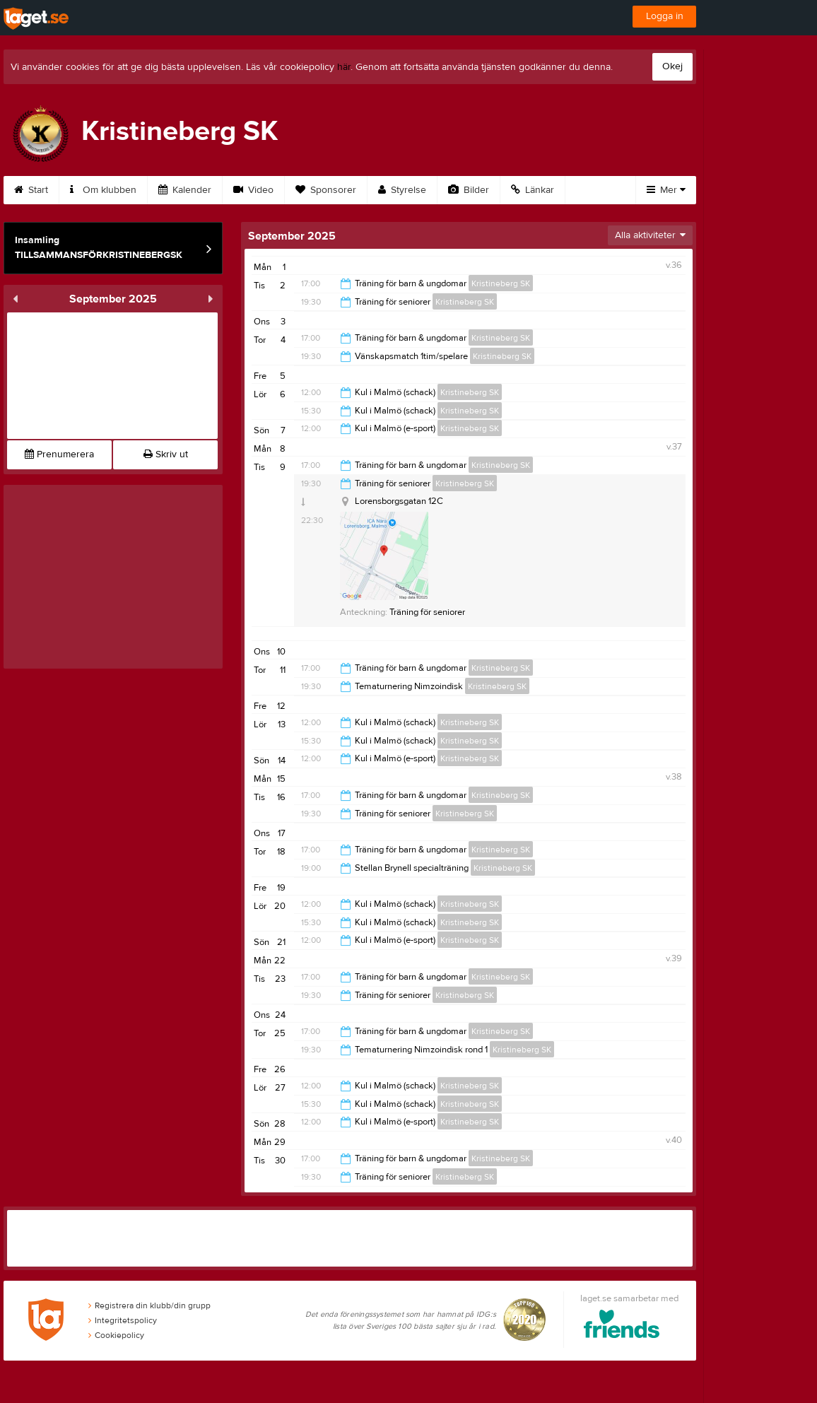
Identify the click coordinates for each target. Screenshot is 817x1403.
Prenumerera (59, 454)
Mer (666, 190)
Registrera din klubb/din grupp (149, 1305)
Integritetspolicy (122, 1320)
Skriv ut (165, 454)
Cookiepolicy (116, 1335)
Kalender (184, 190)
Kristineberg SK (500, 283)
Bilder (468, 190)
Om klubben (103, 190)
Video (253, 190)
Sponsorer (325, 190)
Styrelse (402, 190)
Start (31, 190)
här (344, 67)
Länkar (532, 190)
